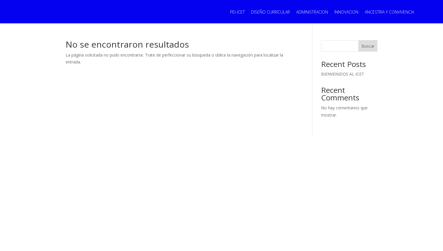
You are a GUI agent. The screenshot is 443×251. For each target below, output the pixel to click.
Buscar (368, 46)
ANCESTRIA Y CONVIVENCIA (389, 12)
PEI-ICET (237, 12)
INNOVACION (346, 12)
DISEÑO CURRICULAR (270, 12)
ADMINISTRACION (312, 12)
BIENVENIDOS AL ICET (342, 74)
